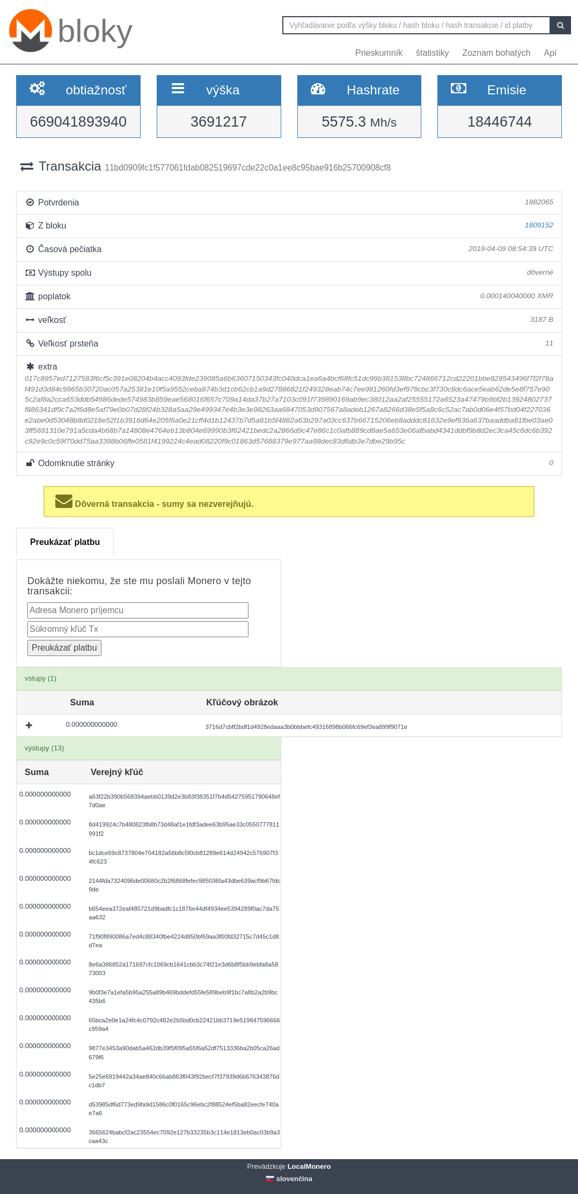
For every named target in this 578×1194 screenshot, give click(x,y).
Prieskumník (379, 52)
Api (550, 52)
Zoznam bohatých (496, 52)
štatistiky (432, 52)
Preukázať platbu (65, 542)
